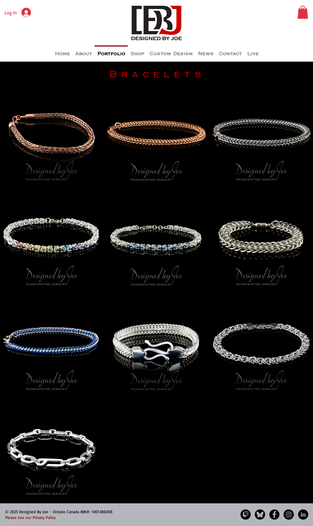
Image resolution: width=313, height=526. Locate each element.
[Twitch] (245, 514)
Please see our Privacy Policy (30, 517)
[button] (302, 12)
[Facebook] (274, 514)
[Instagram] (289, 514)
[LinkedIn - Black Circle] (303, 514)
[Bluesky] (260, 514)
